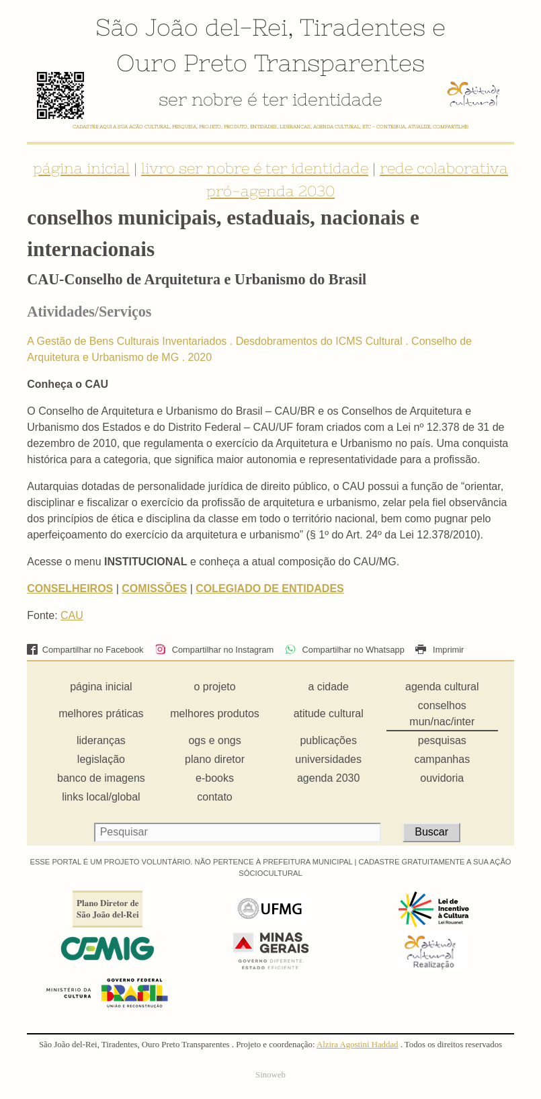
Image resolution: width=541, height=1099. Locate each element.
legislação (101, 759)
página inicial (81, 168)
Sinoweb (270, 1075)
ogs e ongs (214, 740)
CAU (71, 615)
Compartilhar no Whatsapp (345, 650)
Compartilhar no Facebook (85, 650)
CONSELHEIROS (70, 588)
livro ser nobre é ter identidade (254, 168)
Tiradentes (362, 26)
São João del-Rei (191, 26)
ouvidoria (442, 778)
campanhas (442, 759)
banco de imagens (101, 778)
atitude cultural (329, 713)
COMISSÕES (154, 588)
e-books (215, 778)
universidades (328, 759)
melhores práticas (100, 713)
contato (214, 797)
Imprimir (439, 650)
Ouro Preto (181, 62)
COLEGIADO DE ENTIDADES (269, 588)
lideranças (101, 740)
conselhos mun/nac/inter (441, 713)
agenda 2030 (328, 778)
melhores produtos (214, 713)
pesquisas (442, 740)
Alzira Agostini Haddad (358, 1044)
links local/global (101, 797)
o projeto (214, 686)
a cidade (328, 686)
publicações (328, 740)
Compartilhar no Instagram (214, 650)
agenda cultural (441, 686)
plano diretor (215, 759)
